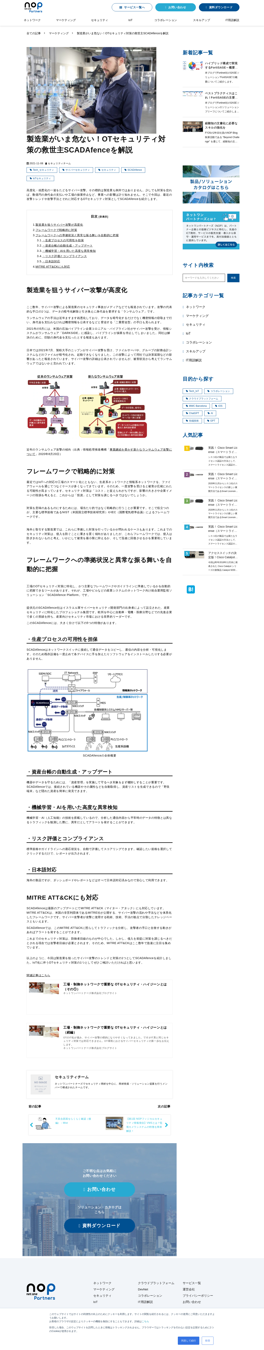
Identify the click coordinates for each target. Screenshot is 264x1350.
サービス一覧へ (134, 7)
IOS (218, 406)
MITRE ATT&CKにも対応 (52, 266)
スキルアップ (201, 20)
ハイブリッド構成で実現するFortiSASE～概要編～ (221, 67)
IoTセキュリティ (42, 178)
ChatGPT (192, 413)
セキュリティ (99, 20)
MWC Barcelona (196, 406)
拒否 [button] (207, 1340)
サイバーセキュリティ (77, 169)
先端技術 (192, 420)
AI (210, 413)
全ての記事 (34, 33)
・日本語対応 (51, 261)
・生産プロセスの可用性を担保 (63, 240)
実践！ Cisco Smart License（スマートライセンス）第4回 (222, 478)
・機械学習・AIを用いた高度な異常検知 (69, 250)
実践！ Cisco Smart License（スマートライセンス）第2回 (222, 531)
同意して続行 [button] (188, 1340)
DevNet (143, 1289)
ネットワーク (32, 20)
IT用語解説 (232, 20)
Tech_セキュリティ (43, 169)
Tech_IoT (192, 391)
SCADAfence (135, 169)
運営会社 (189, 1289)
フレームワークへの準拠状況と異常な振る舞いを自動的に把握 (77, 235)
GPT (211, 420)
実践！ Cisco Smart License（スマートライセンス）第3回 (222, 505)
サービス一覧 (192, 1283)
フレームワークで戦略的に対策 (56, 230)
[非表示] (103, 216)
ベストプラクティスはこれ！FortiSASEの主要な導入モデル (221, 97)
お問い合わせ (177, 7)
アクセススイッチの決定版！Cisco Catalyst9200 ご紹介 (222, 557)
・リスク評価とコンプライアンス (64, 256)
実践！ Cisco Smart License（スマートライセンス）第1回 (222, 452)
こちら (145, 1321)
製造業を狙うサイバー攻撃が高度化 (59, 224)
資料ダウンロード (221, 7)
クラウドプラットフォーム (202, 398)
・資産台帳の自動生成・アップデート (67, 245)
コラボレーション (165, 20)
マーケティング (66, 20)
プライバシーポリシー (198, 1295)
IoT (130, 20)
